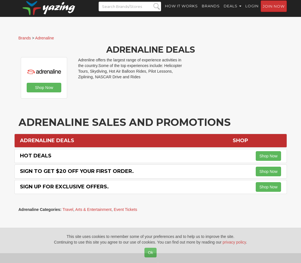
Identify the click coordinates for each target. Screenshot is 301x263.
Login (252, 11)
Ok (150, 252)
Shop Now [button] (44, 87)
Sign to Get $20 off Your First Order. (77, 171)
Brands (211, 11)
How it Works (181, 11)
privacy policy (234, 242)
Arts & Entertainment (93, 209)
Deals (232, 11)
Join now (274, 11)
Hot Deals (35, 156)
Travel (67, 209)
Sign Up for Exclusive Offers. (64, 187)
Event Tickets (125, 209)
